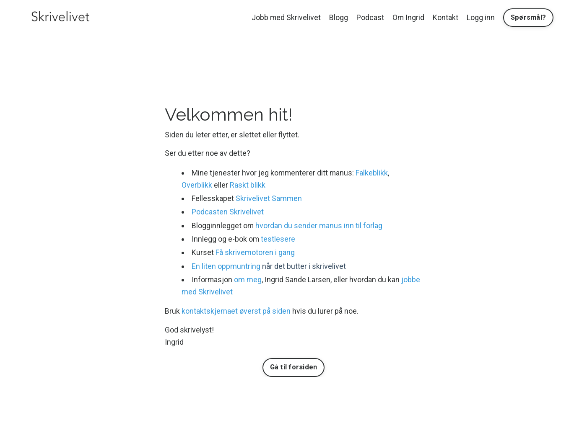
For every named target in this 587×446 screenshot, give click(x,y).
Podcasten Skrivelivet (228, 211)
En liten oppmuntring (226, 266)
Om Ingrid (408, 17)
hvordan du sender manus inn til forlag (319, 225)
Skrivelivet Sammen (269, 198)
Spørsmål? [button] (528, 17)
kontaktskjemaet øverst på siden (236, 311)
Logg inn (481, 17)
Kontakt (445, 17)
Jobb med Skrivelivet (285, 17)
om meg (248, 279)
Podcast (370, 17)
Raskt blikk (247, 184)
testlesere (279, 239)
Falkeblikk (373, 172)
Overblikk (197, 184)
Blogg (338, 17)
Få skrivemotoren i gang (255, 252)
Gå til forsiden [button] (293, 367)
